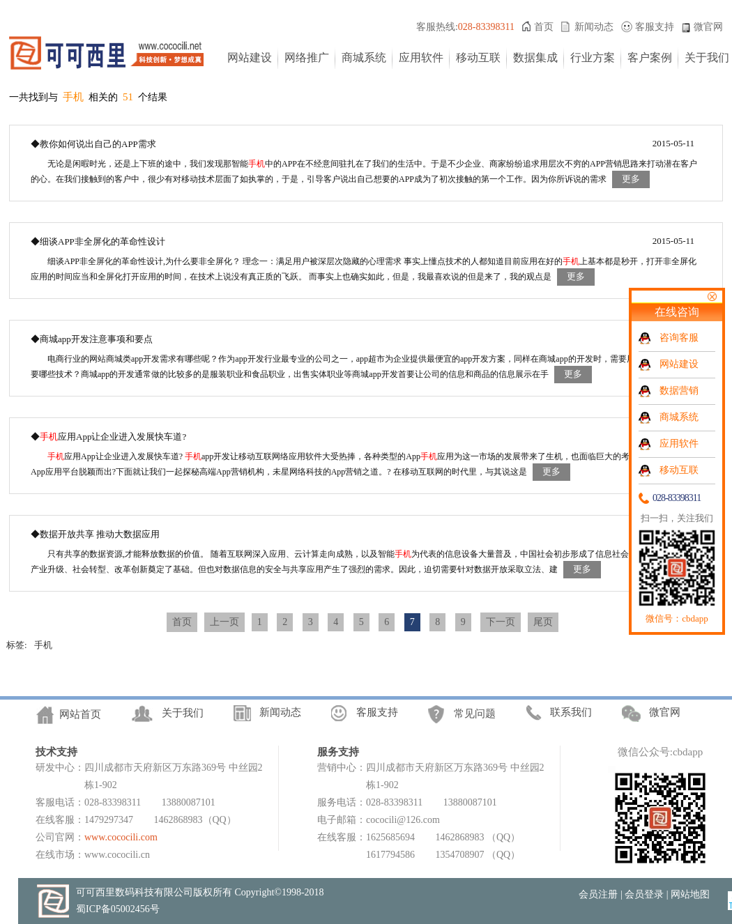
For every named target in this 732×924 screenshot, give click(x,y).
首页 (544, 27)
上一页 (224, 622)
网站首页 (80, 714)
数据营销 (679, 390)
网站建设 (249, 57)
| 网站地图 (688, 894)
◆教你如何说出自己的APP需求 (93, 144)
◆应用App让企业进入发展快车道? (108, 436)
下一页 (500, 622)
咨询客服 (679, 337)
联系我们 (571, 712)
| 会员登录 (642, 894)
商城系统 (364, 57)
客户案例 (649, 57)
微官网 (708, 27)
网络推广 (306, 57)
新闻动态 (593, 27)
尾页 (543, 622)
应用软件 (421, 57)
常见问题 (475, 713)
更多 (631, 179)
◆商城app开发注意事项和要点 (92, 339)
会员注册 (598, 894)
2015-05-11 (673, 143)
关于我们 (707, 57)
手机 (43, 645)
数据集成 (535, 57)
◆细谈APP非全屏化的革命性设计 (98, 241)
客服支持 (654, 27)
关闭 (711, 296)
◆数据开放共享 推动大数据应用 (95, 534)
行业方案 (592, 57)
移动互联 (478, 57)
